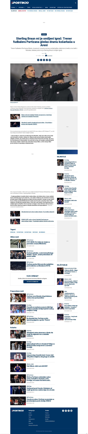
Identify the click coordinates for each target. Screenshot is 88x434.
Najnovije (14, 10)
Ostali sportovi (37, 7)
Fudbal (14, 7)
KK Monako (42, 232)
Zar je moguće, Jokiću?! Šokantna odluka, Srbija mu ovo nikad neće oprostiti (70, 283)
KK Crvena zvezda (60, 10)
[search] (76, 3)
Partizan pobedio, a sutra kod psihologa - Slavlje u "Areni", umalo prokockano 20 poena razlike (40, 254)
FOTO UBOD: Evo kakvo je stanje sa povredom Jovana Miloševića (38, 243)
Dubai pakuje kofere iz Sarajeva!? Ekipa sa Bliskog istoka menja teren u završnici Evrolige (41, 345)
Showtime (53, 7)
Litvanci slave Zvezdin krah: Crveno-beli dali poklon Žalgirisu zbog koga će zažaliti (40, 356)
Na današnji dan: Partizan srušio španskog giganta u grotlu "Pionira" (38, 319)
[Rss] (71, 411)
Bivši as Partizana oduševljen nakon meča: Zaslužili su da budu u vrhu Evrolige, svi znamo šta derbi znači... (39, 378)
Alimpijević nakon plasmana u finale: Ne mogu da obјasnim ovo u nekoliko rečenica (40, 334)
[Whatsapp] (44, 60)
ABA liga (29, 386)
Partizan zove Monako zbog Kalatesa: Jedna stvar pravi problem (39, 297)
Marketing (47, 417)
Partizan (35, 232)
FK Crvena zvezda (32, 10)
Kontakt (46, 419)
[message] (50, 60)
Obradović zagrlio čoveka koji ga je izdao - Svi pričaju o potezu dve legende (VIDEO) (36, 123)
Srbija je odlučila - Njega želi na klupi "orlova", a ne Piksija (70, 272)
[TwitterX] (41, 60)
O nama (47, 412)
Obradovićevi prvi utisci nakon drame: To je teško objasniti (37, 212)
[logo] (20, 2)
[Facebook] (38, 60)
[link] (47, 60)
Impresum (47, 415)
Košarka (22, 7)
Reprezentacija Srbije (70, 268)
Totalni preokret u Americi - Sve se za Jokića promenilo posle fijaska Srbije (70, 296)
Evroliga (12, 232)
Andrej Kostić (22, 10)
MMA (46, 7)
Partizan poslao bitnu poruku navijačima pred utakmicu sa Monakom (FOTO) (40, 265)
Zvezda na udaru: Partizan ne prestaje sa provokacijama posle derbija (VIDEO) (40, 400)
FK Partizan (50, 10)
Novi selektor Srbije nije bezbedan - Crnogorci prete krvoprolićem (70, 307)
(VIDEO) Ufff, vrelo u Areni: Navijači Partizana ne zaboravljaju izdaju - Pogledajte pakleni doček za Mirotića (37, 220)
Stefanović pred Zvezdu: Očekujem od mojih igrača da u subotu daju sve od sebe (41, 389)
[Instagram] (66, 411)
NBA (65, 291)
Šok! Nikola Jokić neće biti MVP (37, 366)
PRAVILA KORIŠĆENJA (50, 421)
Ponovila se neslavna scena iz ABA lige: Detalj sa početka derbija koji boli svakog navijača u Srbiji (40, 308)
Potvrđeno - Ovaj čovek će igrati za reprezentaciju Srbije (70, 318)
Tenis (28, 7)
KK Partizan (69, 10)
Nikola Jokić (42, 10)
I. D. (45, 53)
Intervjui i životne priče (64, 7)
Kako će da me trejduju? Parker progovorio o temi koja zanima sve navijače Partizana (36, 115)
